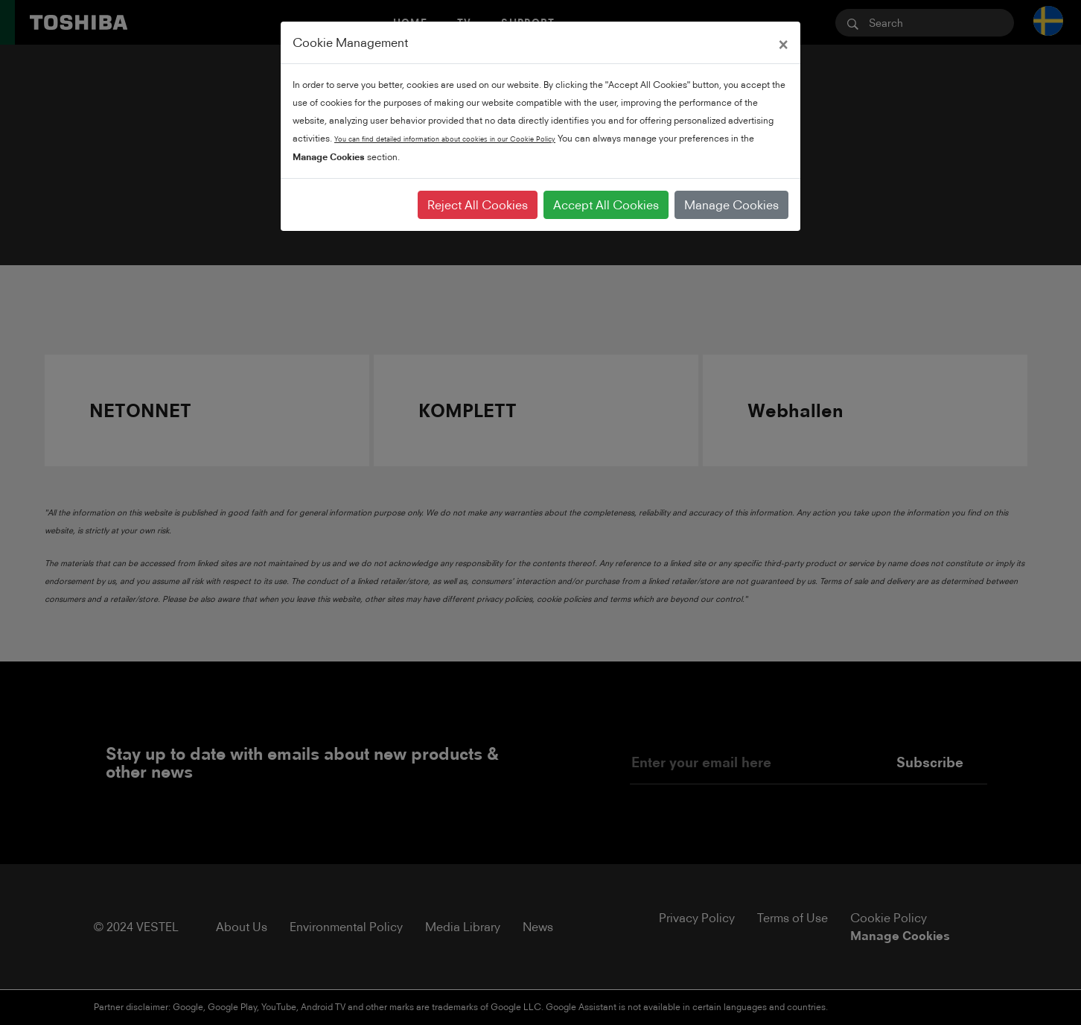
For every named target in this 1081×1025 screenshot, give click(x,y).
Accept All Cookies (606, 204)
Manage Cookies (731, 204)
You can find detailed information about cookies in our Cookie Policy (444, 139)
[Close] (783, 42)
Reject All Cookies (477, 204)
